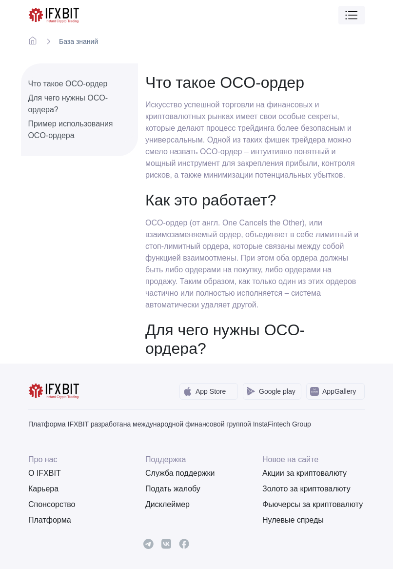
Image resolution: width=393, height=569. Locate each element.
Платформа (49, 520)
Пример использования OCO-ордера (70, 130)
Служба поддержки (180, 473)
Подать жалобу (172, 489)
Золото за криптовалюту (306, 489)
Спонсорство (51, 504)
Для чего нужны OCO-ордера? (68, 104)
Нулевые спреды (293, 520)
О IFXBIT (44, 473)
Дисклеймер (167, 504)
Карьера (43, 489)
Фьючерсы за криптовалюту (312, 504)
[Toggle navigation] (351, 15)
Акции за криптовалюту (304, 473)
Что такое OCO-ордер (67, 84)
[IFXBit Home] (54, 14)
